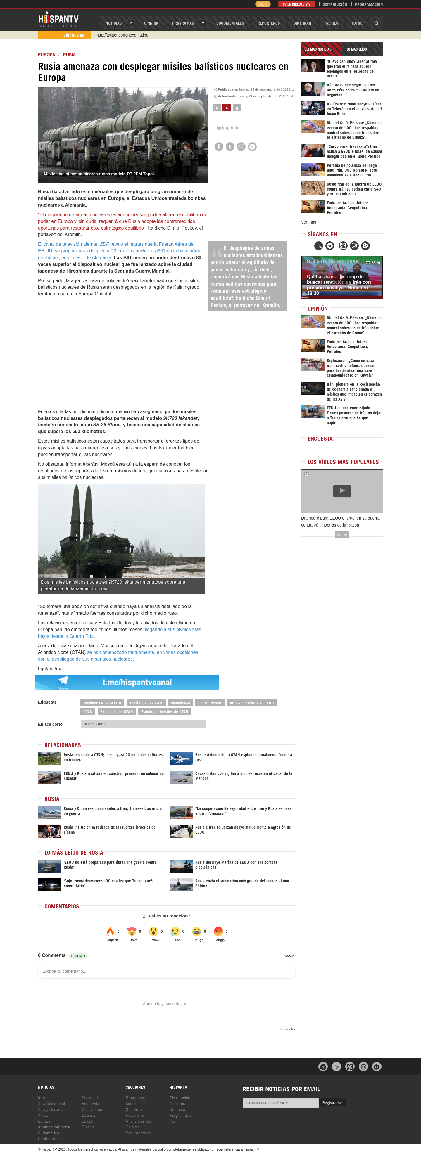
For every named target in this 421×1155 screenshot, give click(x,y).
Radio (263, 4)
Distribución (334, 4)
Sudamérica (48, 1132)
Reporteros (269, 23)
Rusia (69, 54)
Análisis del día (139, 1121)
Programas (183, 23)
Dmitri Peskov (210, 703)
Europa (46, 54)
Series (332, 23)
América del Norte (54, 1126)
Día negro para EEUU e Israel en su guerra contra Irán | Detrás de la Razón (340, 521)
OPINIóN (151, 23)
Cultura (88, 1126)
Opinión (132, 1126)
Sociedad (90, 1097)
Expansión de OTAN (117, 711)
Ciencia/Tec (92, 1109)
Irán (41, 1097)
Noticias (114, 23)
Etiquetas (47, 702)
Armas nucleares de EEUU (252, 703)
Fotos (357, 23)
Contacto (177, 1109)
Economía (90, 1103)
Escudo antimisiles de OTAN (164, 711)
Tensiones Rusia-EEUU (102, 703)
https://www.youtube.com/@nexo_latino (132, 35)
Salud (87, 1121)
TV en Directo (296, 4)
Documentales (230, 23)
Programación (369, 4)
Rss (173, 1121)
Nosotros (177, 1103)
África (43, 1115)
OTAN (87, 711)
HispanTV (58, 19)
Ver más (308, 222)
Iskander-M (180, 703)
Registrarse (332, 1102)
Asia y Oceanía (50, 1109)
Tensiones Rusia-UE (146, 703)
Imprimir (227, 127)
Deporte (89, 1115)
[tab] (321, 49)
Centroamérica (51, 1138)
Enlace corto (50, 724)
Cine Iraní (303, 23)
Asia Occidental (51, 1103)
